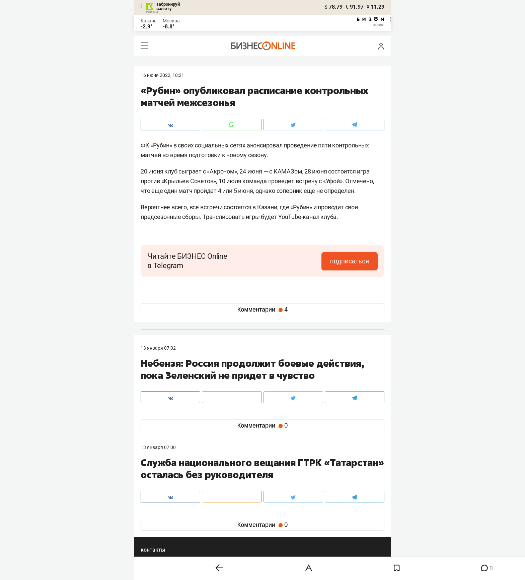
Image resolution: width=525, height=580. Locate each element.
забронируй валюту (168, 6)
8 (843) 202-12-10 (159, 481)
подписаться (349, 261)
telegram (156, 523)
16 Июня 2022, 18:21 (162, 75)
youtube (155, 534)
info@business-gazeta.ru (167, 489)
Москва (171, 20)
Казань (149, 20)
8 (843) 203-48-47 (240, 481)
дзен (273, 523)
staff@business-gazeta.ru (330, 481)
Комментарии (262, 309)
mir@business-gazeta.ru (247, 489)
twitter (274, 512)
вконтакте (158, 512)
